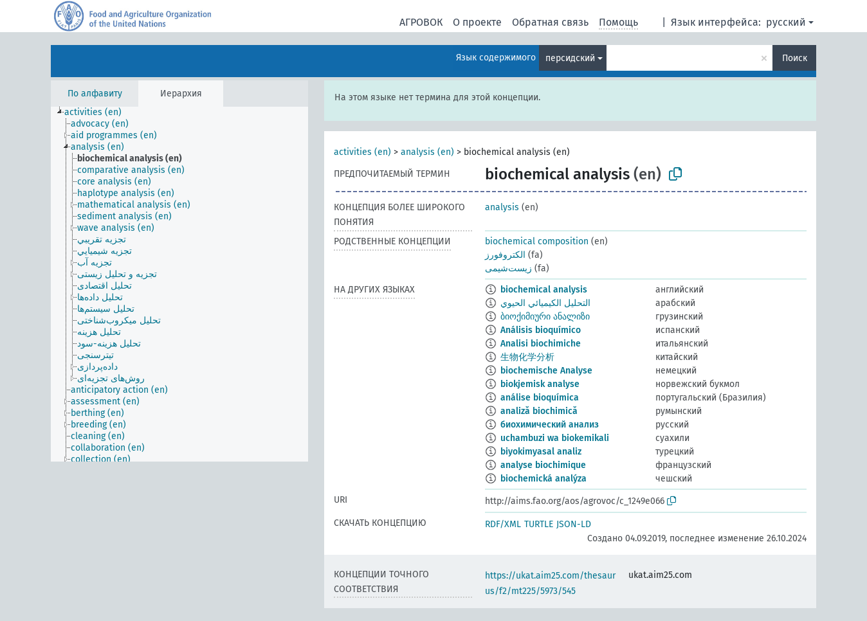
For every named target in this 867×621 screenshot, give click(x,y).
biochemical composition (537, 241)
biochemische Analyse (546, 370)
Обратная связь (550, 22)
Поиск (794, 58)
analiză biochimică (539, 411)
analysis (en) (427, 152)
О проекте (477, 22)
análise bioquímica (539, 397)
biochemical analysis (543, 289)
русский (786, 22)
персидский (570, 58)
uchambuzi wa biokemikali (554, 438)
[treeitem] (98, 112)
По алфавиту (95, 93)
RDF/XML (503, 524)
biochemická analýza (543, 478)
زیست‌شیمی (508, 268)
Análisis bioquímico (540, 330)
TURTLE (538, 524)
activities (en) (362, 152)
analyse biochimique (543, 465)
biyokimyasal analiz (540, 451)
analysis (502, 207)
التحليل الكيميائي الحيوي (545, 303)
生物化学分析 (527, 357)
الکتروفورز (505, 254)
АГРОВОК (421, 22)
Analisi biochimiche (540, 343)
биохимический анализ (549, 424)
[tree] (179, 284)
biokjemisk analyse (540, 384)
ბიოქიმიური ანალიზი (545, 316)
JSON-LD (573, 524)
